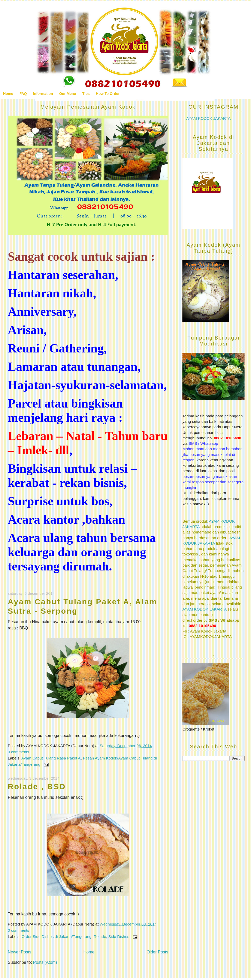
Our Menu (67, 94)
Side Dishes (118, 936)
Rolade (100, 936)
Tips (86, 94)
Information (43, 94)
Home (8, 94)
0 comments (18, 752)
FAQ (23, 94)
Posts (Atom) (45, 962)
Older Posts (157, 952)
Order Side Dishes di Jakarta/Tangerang (56, 936)
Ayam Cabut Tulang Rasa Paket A (50, 758)
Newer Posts (19, 952)
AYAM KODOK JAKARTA (208, 118)
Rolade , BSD (37, 786)
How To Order (108, 94)
